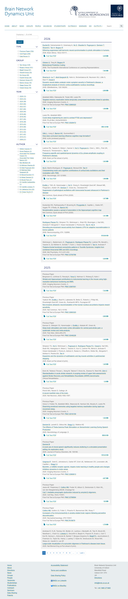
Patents (10, 595)
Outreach (72, 26)
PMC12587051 (70, 287)
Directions (11, 570)
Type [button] (18, 47)
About (14, 26)
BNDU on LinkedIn (58, 581)
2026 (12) (22, 96)
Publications (11, 585)
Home (7, 26)
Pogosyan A (91, 45)
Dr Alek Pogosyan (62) (26, 168)
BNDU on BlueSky (58, 586)
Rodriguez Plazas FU (50, 222)
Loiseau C (64, 534)
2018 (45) (22, 116)
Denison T (100, 45)
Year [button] (18, 92)
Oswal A (52, 80)
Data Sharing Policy (58, 575)
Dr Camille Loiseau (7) (26, 187)
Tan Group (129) (24, 65)
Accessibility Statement (59, 565)
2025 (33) (22, 99)
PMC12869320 (70, 105)
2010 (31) (22, 137)
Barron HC (59, 133)
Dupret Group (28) (24, 77)
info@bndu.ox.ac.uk (101, 583)
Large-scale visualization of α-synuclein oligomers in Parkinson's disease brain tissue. (74, 544)
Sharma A (46, 77)
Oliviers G (46, 63)
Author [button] (20, 144)
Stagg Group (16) (24, 85)
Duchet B (46, 45)
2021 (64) (22, 109)
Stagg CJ (71, 425)
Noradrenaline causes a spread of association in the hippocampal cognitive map (72, 210)
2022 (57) (22, 106)
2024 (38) (22, 101)
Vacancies (47, 26)
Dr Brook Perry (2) (24, 180)
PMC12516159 (70, 414)
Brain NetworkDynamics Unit (19, 11)
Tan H (52, 48)
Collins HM (65, 487)
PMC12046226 (70, 335)
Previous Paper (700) (26, 51)
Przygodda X (81, 205)
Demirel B (46, 425)
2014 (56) (22, 127)
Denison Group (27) (25, 80)
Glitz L (45, 133)
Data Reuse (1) (24, 56)
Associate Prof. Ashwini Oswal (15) (26, 155)
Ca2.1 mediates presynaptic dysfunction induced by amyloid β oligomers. (69, 492)
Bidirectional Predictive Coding (54, 65)
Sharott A (46, 48)
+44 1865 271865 (104, 588)
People (38, 26)
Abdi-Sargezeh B (62, 77)
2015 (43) (22, 124)
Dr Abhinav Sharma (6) (26, 165)
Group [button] (20, 60)
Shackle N (82, 45)
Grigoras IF (47, 462)
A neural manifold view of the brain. (55, 393)
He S (75, 45)
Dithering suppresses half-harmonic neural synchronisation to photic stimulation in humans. (76, 50)
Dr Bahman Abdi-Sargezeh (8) (24, 171)
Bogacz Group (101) (25, 67)
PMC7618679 (70, 520)
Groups (29, 26)
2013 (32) (22, 129)
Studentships (60, 26)
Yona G (73, 277)
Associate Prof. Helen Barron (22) (26, 159)
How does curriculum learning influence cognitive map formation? (67, 136)
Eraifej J (46, 185)
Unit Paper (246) (24, 54)
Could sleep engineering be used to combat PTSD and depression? (67, 118)
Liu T (53, 77)
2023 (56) (22, 104)
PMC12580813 (70, 474)
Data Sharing (12, 593)
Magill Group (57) (24, 70)
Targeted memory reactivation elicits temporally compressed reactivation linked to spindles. (76, 100)
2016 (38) (22, 122)
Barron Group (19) (24, 83)
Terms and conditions (59, 570)
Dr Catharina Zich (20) (26, 189)
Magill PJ (93, 536)
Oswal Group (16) (24, 88)
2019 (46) (22, 114)
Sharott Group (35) (25, 72)
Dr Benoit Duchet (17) (26, 175)
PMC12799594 (70, 497)
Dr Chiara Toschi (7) (25, 192)
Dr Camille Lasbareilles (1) (26, 183)
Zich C (104, 371)
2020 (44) (22, 111)
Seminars (83, 26)
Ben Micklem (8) (24, 163)
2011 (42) (22, 134)
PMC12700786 (70, 255)
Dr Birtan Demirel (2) (25, 177)
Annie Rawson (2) (24, 151)
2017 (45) (22, 119)
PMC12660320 (70, 312)
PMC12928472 (70, 123)
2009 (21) (22, 139)
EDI (90, 26)
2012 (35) (22, 132)
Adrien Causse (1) (25, 149)
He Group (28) (23, 75)
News (21, 26)
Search (20, 42)
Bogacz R (59, 48)
